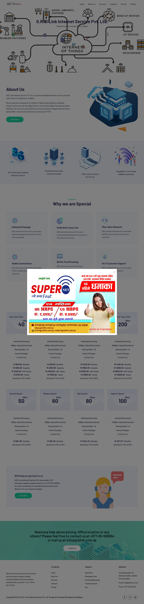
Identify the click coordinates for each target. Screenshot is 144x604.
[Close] (114, 272)
